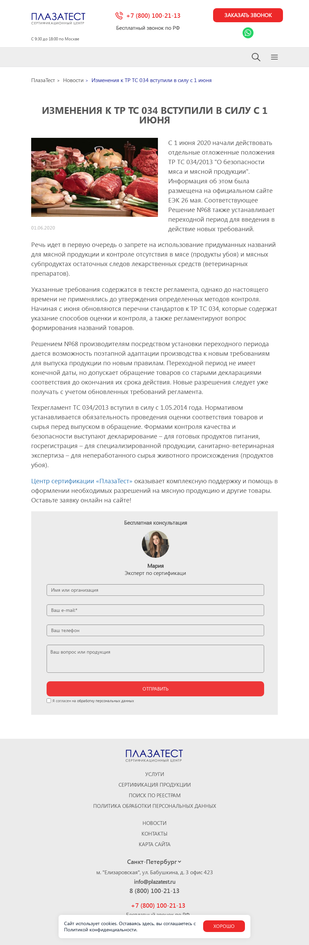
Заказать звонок (247, 15)
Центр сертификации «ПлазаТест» (82, 481)
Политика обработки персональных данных (154, 806)
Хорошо (224, 926)
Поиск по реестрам (155, 795)
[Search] (256, 57)
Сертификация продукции (155, 784)
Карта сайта (155, 844)
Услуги (154, 774)
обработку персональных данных (105, 700)
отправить (156, 688)
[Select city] (154, 861)
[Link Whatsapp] (247, 32)
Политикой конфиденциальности (100, 929)
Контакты (154, 833)
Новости (154, 823)
